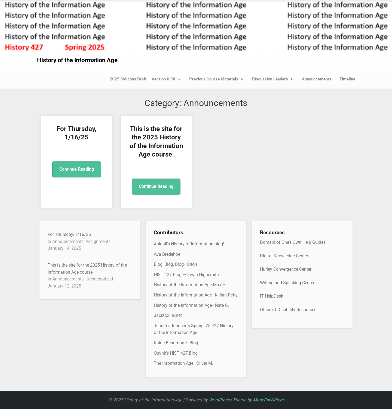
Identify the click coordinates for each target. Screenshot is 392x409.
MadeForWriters (268, 399)
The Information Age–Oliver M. (183, 363)
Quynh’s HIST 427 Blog (176, 353)
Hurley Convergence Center (285, 269)
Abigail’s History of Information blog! (189, 243)
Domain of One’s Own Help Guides (293, 242)
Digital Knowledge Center (284, 255)
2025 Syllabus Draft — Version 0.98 (146, 79)
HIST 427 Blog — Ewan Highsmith (186, 274)
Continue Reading (76, 169)
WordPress (219, 399)
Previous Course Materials (217, 79)
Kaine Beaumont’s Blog (176, 342)
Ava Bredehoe (167, 254)
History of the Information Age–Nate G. (191, 305)
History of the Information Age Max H (189, 284)
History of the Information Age (77, 60)
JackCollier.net (168, 315)
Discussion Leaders (274, 79)
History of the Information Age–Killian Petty (196, 295)
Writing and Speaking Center (287, 282)
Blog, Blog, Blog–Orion (175, 264)
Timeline (347, 79)
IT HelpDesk (271, 296)
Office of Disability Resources (288, 309)
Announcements (316, 79)
